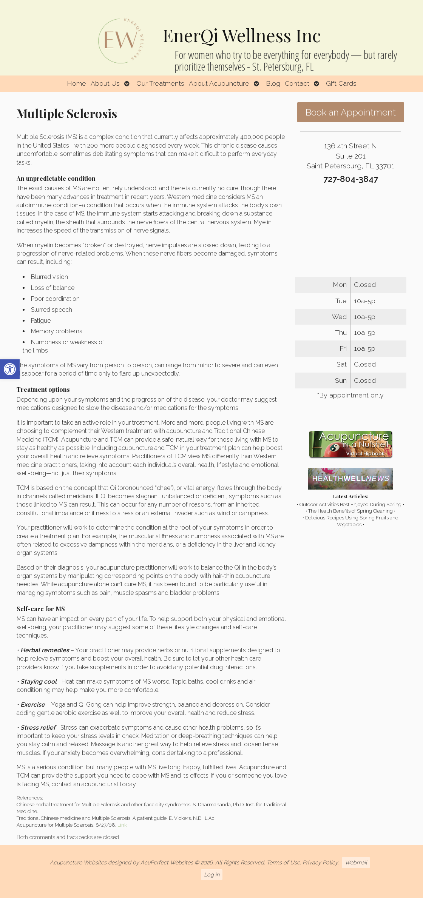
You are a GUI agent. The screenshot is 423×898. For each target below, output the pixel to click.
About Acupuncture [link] (219, 83)
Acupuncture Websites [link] (78, 862)
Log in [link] (211, 874)
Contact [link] (297, 83)
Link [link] (122, 825)
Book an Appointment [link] (351, 112)
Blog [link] (273, 83)
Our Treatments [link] (160, 83)
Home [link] (76, 83)
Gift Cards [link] (341, 83)
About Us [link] (105, 83)
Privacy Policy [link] (320, 862)
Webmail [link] (356, 862)
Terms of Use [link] (283, 862)
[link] (10, 369)
